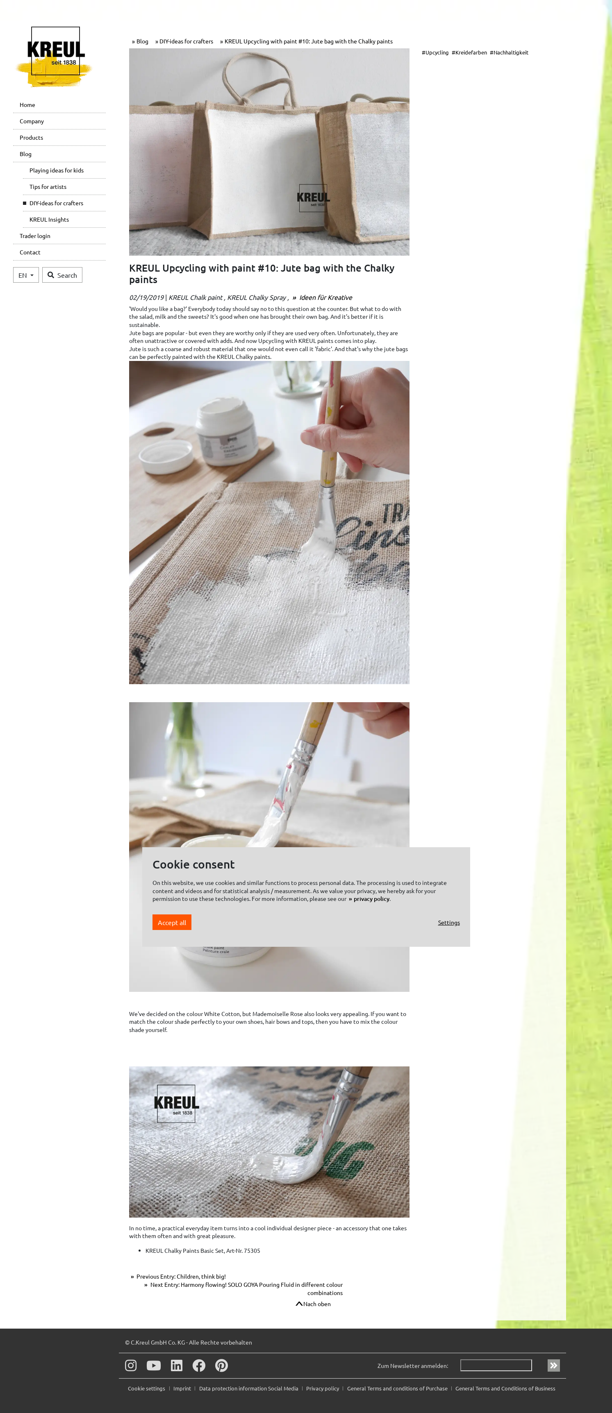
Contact (30, 252)
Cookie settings (147, 1388)
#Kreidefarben (469, 52)
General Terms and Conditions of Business (505, 1388)
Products (31, 137)
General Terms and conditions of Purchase (398, 1388)
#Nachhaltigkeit (509, 52)
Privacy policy (323, 1388)
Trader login (35, 235)
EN (23, 275)
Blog (26, 153)
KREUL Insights (49, 219)
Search (62, 275)
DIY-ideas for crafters (56, 202)
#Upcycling (435, 52)
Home (27, 104)
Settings (449, 922)
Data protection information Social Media (249, 1388)
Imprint (182, 1388)
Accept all (172, 922)
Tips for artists (48, 186)
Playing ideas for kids (57, 170)
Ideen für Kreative (325, 297)
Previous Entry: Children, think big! (180, 1276)
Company (32, 121)
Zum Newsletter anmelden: (413, 1365)
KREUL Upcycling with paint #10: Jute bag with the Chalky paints (309, 41)
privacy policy (371, 899)
